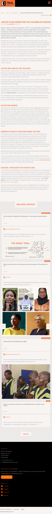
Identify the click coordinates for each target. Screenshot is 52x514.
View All (26, 434)
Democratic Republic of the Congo (12, 229)
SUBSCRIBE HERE (7, 477)
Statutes (22, 509)
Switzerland (7, 417)
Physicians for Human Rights (9, 182)
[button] (3, 326)
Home (2, 13)
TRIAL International (7, 509)
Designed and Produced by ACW (6, 511)
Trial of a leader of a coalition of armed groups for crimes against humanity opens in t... (25, 216)
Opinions (47, 261)
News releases (14, 13)
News (48, 401)
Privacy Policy (16, 509)
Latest (7, 13)
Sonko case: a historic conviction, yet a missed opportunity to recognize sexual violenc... (23, 404)
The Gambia (7, 277)
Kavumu (13, 44)
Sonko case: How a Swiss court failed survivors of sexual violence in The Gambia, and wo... (25, 265)
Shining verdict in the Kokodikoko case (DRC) (15, 341)
